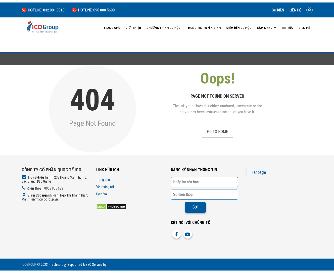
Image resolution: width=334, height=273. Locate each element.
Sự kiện (278, 10)
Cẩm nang (265, 28)
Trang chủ (111, 28)
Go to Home (217, 131)
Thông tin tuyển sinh (203, 28)
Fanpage (259, 172)
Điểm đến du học (238, 28)
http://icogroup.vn (119, 265)
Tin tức (287, 28)
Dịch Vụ (101, 194)
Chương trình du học (163, 28)
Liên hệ (295, 10)
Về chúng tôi (105, 187)
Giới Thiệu (133, 28)
